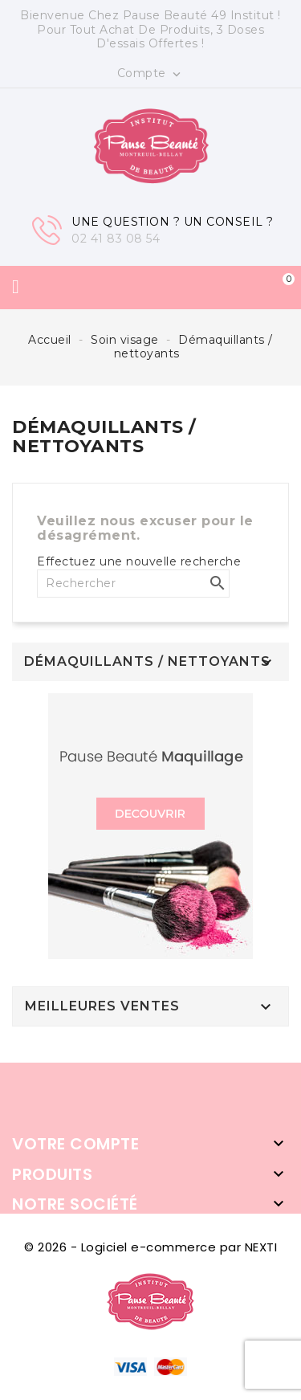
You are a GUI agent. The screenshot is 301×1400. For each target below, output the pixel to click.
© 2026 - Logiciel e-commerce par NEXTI (150, 1247)
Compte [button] (151, 74)
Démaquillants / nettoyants (147, 662)
